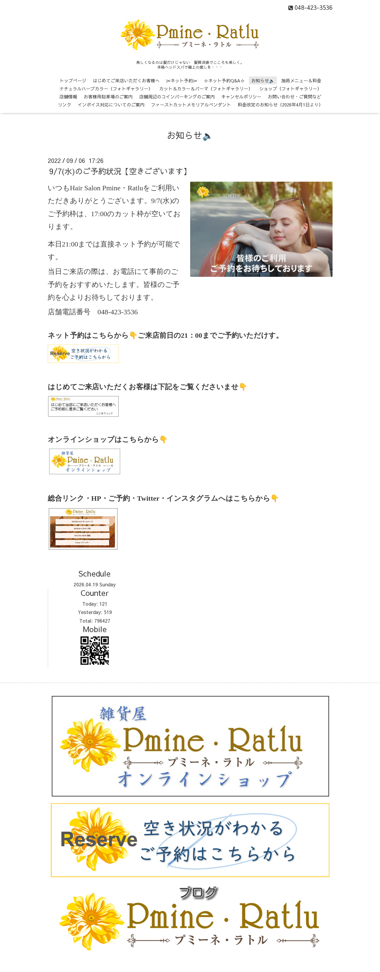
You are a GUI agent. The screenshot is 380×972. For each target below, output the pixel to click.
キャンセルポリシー (241, 96)
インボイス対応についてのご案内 (111, 104)
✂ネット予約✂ (181, 80)
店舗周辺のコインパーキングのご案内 (177, 96)
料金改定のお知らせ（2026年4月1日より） (280, 104)
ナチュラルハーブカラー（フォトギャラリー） (106, 88)
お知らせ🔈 (263, 80)
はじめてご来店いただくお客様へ (126, 80)
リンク (64, 104)
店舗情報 (68, 96)
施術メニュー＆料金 (301, 80)
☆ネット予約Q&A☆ (224, 80)
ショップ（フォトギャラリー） (290, 88)
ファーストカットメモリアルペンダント (191, 104)
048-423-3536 (118, 312)
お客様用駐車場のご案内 (108, 96)
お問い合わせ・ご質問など (294, 96)
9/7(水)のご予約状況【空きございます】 (120, 171)
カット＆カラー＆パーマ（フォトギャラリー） (206, 88)
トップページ (73, 80)
